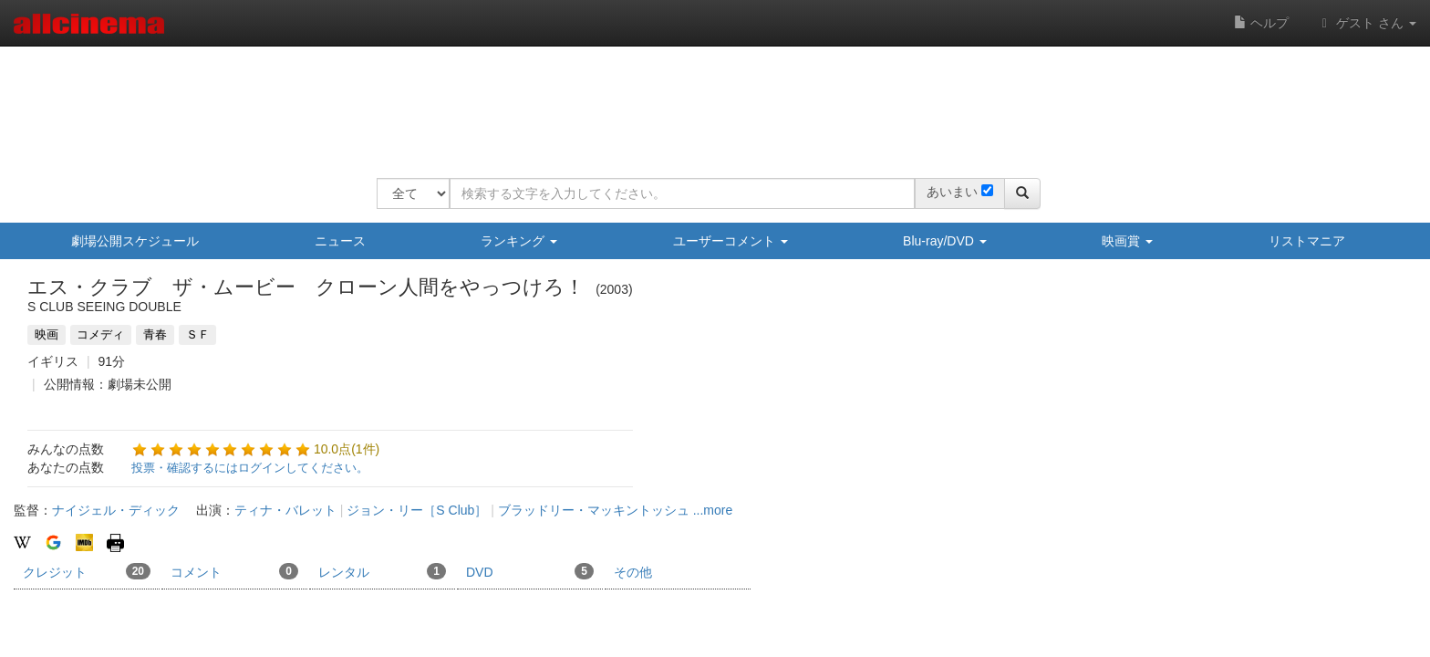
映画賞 (1127, 241)
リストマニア (1307, 241)
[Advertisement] (709, 100)
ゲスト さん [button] (1366, 23)
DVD (530, 571)
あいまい (952, 191)
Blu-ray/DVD (945, 241)
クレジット (86, 571)
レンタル (382, 571)
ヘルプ (1261, 23)
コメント (234, 571)
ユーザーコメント (730, 241)
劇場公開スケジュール (135, 241)
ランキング (519, 241)
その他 (633, 572)
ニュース (340, 241)
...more (713, 510)
